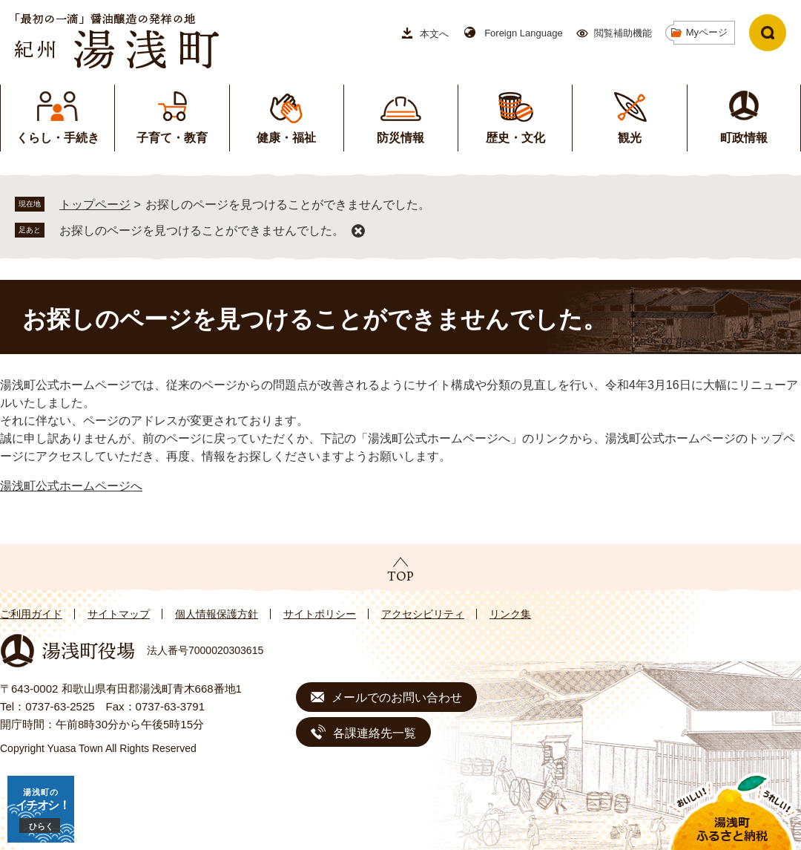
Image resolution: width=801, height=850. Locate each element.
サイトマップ (119, 614)
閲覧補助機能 (623, 33)
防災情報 (400, 137)
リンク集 (510, 614)
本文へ (434, 33)
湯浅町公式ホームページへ (71, 486)
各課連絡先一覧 (374, 733)
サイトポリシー (319, 614)
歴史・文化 (515, 137)
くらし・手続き (57, 137)
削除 (358, 231)
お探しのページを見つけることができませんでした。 (201, 230)
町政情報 (744, 137)
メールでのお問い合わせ (397, 697)
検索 (767, 32)
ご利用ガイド (31, 614)
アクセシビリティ (422, 614)
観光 (630, 137)
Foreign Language (523, 33)
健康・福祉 (286, 137)
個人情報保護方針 (216, 614)
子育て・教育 (172, 137)
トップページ (95, 204)
